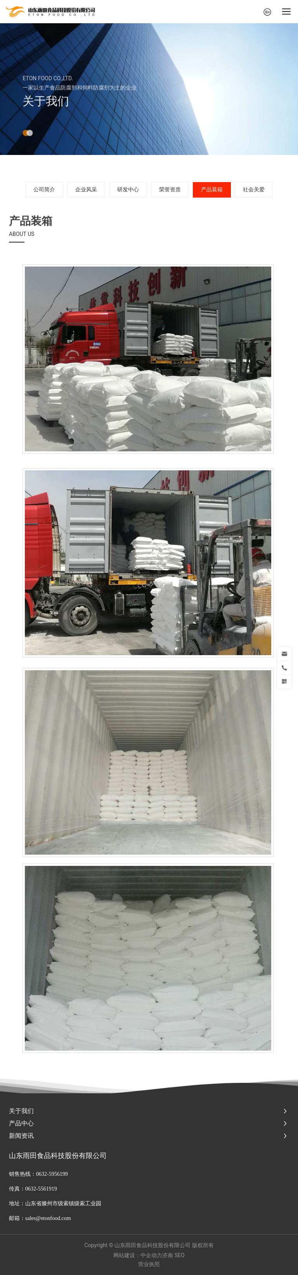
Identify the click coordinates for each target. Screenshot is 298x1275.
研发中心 (128, 189)
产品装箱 (212, 189)
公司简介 (44, 189)
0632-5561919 (41, 1189)
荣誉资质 (170, 189)
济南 (167, 1255)
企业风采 (86, 189)
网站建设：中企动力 (137, 1255)
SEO (180, 1255)
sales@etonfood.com (48, 1218)
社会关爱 (254, 189)
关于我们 (46, 114)
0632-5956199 (52, 1174)
